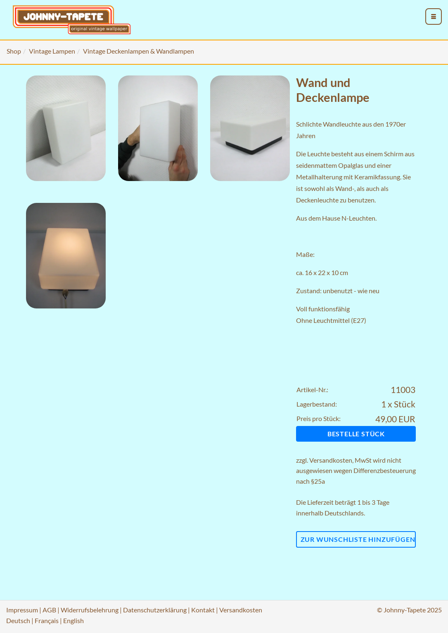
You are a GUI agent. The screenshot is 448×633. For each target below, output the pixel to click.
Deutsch (18, 620)
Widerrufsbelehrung (90, 610)
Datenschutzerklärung (155, 610)
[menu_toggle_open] (433, 16)
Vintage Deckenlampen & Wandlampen (138, 51)
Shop (14, 51)
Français (47, 620)
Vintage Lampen (52, 51)
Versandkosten (330, 460)
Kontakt (203, 610)
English (73, 620)
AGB (49, 610)
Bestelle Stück (356, 434)
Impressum (22, 610)
